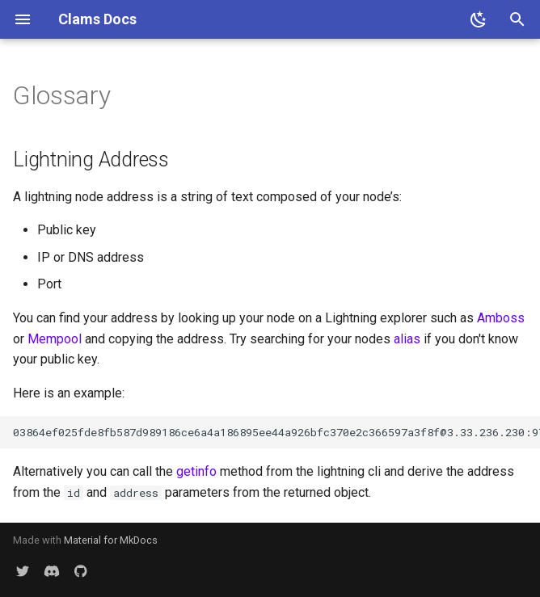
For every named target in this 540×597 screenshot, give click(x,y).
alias (407, 339)
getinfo (196, 471)
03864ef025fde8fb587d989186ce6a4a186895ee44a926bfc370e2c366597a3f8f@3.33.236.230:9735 (276, 432)
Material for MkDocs (111, 540)
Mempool (54, 339)
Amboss (501, 318)
